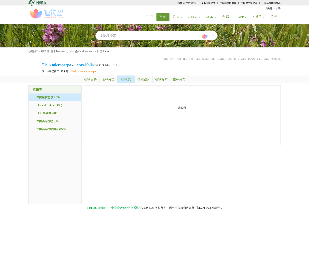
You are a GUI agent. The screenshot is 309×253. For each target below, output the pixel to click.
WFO (243, 59)
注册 (277, 8)
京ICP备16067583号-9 (209, 207)
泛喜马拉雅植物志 (271, 3)
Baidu (266, 59)
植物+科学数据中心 (188, 3)
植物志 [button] (194, 17)
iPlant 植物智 (208, 3)
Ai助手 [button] (258, 17)
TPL (185, 59)
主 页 (151, 17)
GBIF (213, 59)
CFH (197, 59)
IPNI (191, 59)
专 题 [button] (227, 17)
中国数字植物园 (249, 3)
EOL (230, 59)
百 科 (164, 17)
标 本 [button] (211, 17)
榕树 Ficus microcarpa (83, 71)
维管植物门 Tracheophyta (56, 51)
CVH (172, 59)
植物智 (32, 51)
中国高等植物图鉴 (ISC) (51, 129)
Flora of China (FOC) (49, 105)
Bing (259, 59)
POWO (251, 59)
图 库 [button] (177, 17)
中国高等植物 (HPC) (48, 121)
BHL (236, 59)
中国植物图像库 (228, 3)
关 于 (275, 17)
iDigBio (222, 59)
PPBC (165, 59)
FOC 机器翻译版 (46, 113)
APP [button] (242, 17)
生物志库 (276, 59)
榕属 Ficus (103, 51)
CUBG (205, 59)
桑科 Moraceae (83, 51)
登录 (269, 8)
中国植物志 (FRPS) (48, 97)
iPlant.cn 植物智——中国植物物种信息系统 (113, 207)
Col (179, 59)
